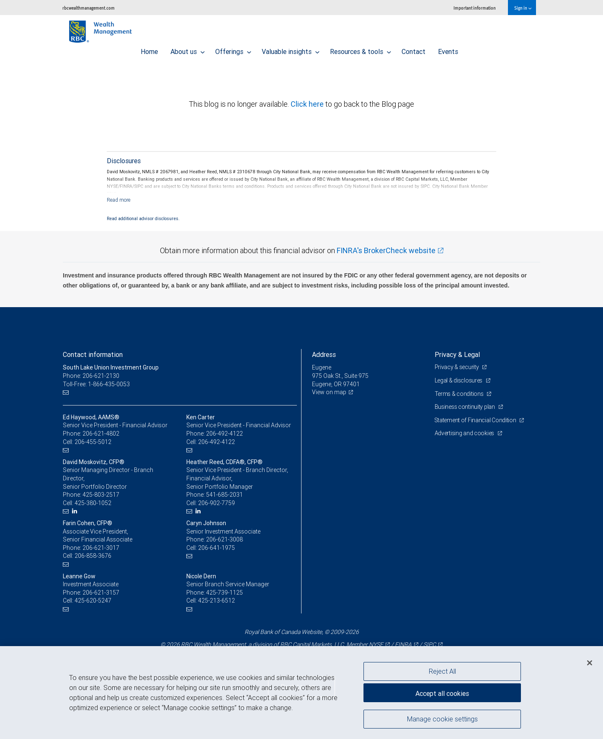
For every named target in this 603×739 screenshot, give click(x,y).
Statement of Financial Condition (476, 420)
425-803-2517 (100, 494)
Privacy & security (457, 367)
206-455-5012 (93, 442)
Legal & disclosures (459, 380)
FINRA (403, 644)
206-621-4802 (100, 433)
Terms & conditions (460, 394)
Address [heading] (324, 354)
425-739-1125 (224, 592)
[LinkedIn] (75, 511)
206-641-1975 (216, 548)
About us (187, 49)
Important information (475, 7)
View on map (329, 392)
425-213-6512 (216, 600)
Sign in (522, 7)
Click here (308, 104)
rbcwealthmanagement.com (88, 7)
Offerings (233, 49)
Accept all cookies (442, 693)
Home (149, 49)
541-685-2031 (224, 494)
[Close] (589, 663)
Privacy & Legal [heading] (457, 354)
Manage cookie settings (442, 719)
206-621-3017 (100, 548)
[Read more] (119, 200)
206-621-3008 (224, 539)
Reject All (442, 671)
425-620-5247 (93, 600)
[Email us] (67, 392)
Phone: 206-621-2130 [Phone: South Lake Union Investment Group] (91, 376)
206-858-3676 (93, 555)
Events (448, 49)
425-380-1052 (93, 503)
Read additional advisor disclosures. (143, 218)
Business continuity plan (465, 407)
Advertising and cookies (465, 433)
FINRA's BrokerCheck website (386, 250)
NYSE (376, 644)
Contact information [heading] (93, 354)
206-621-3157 (100, 592)
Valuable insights (291, 49)
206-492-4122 (224, 433)
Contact (413, 49)
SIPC (429, 644)
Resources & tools (360, 49)
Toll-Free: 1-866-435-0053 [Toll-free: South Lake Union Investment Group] (96, 384)
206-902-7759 (216, 503)
